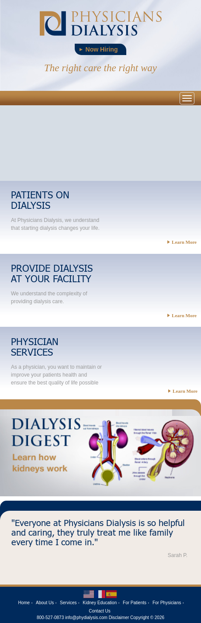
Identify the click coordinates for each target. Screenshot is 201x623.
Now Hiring (102, 49)
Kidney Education (100, 602)
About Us (45, 602)
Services (68, 602)
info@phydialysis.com (86, 617)
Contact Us (99, 611)
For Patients (134, 602)
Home (24, 602)
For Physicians (166, 602)
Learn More (182, 242)
